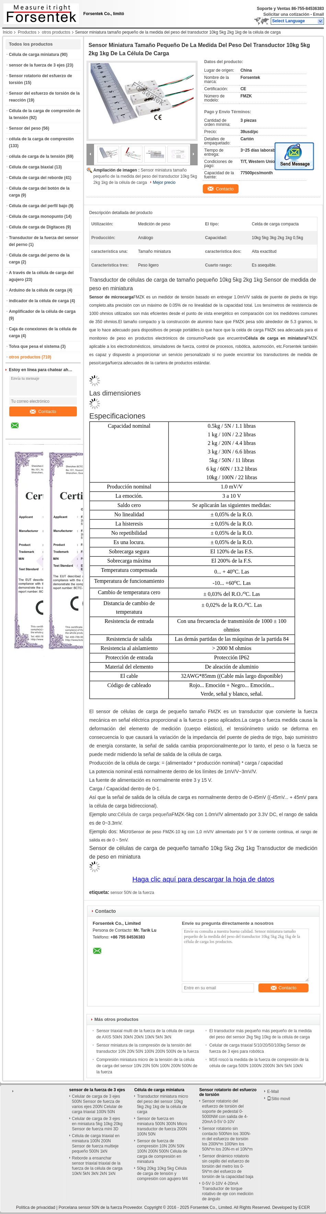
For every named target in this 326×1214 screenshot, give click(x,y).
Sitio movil (278, 1098)
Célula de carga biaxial (31, 167)
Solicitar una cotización (286, 14)
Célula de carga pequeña (144, 814)
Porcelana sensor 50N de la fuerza (90, 1207)
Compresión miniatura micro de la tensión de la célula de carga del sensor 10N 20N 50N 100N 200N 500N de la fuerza (146, 1065)
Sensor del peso (25, 128)
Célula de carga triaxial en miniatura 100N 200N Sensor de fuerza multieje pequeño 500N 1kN (96, 1143)
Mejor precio (164, 182)
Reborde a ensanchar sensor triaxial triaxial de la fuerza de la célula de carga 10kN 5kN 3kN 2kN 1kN (97, 1166)
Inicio (7, 32)
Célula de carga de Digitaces (37, 227)
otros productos (56, 32)
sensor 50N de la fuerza (132, 892)
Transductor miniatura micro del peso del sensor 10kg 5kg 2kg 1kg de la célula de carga (162, 1104)
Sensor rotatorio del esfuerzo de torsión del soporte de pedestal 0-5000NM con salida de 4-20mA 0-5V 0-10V (225, 1111)
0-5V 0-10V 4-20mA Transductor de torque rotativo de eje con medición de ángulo (227, 1191)
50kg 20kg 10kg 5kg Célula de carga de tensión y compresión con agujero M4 (162, 1173)
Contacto (43, 411)
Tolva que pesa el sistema (34, 346)
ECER (304, 1207)
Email (318, 14)
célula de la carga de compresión (41, 139)
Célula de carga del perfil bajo (38, 205)
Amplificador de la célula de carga (42, 311)
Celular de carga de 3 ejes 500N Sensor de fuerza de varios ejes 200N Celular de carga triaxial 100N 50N (97, 1104)
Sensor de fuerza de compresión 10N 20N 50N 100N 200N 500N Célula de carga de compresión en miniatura (162, 1151)
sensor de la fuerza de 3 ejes (37, 65)
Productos (27, 32)
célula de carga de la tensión (37, 156)
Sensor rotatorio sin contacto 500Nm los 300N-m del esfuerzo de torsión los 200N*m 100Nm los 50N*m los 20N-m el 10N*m (227, 1139)
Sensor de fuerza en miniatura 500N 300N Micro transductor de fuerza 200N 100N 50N (162, 1126)
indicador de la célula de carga (39, 300)
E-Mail (273, 1091)
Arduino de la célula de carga (37, 290)
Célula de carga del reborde (36, 177)
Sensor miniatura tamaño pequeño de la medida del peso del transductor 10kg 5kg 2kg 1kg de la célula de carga (145, 176)
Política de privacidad (35, 1207)
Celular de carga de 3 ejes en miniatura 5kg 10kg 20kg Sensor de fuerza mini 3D (97, 1123)
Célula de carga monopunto (36, 216)
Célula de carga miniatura (34, 54)
